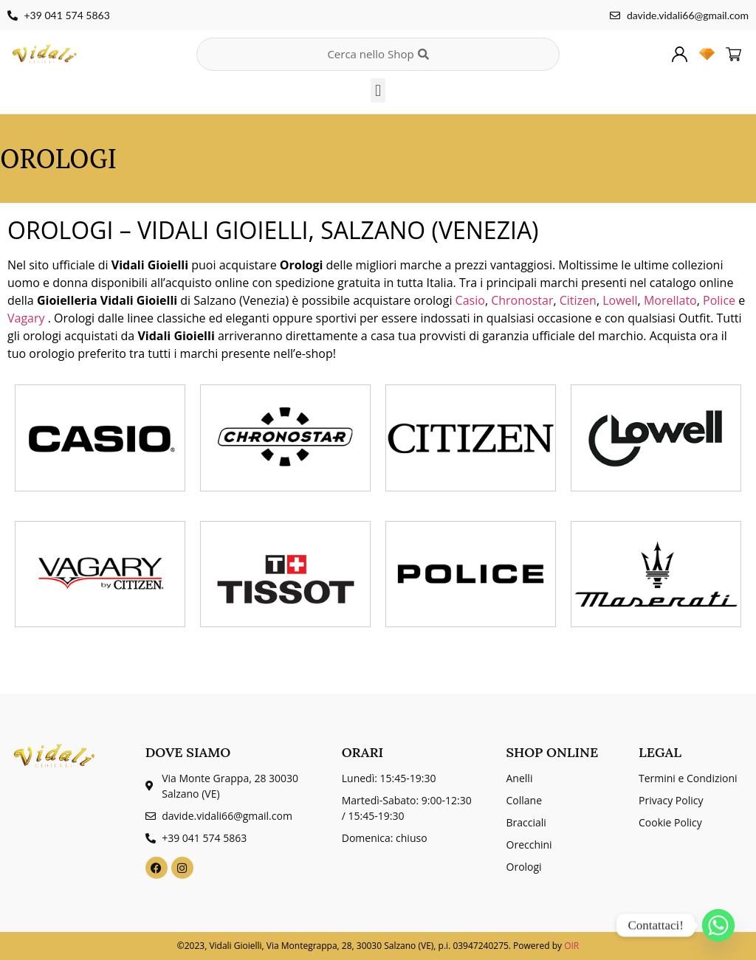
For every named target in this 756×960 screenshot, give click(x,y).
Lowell (619, 300)
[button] (378, 90)
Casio (470, 300)
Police (720, 300)
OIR (571, 945)
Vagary (27, 318)
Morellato (670, 300)
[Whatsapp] (718, 925)
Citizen (578, 300)
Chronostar (522, 300)
